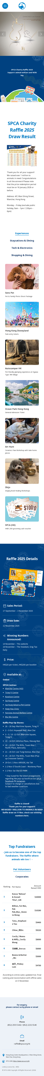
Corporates (22, 876)
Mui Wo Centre (11, 716)
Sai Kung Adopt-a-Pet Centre (17, 704)
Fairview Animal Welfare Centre (18, 712)
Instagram (20, 781)
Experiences (22, 233)
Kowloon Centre (12, 696)
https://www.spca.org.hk (21, 1061)
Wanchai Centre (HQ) (14, 688)
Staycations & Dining (22, 240)
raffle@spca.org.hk (22, 1043)
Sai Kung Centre (12, 700)
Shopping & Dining (22, 255)
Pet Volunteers (22, 869)
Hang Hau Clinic (12, 708)
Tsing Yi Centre (11, 692)
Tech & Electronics (22, 247)
